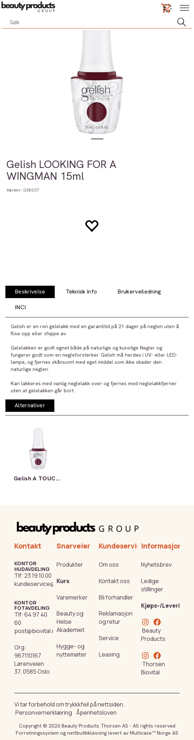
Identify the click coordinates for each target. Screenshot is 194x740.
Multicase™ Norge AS (154, 733)
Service (109, 638)
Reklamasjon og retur (115, 617)
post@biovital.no (36, 631)
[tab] (30, 292)
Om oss (109, 564)
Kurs (63, 581)
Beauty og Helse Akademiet (70, 621)
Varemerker (72, 597)
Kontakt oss (114, 581)
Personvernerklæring (43, 712)
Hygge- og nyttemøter (72, 650)
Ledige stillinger (152, 585)
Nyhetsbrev (156, 564)
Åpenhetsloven (96, 712)
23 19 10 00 (38, 576)
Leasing (109, 654)
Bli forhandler (116, 597)
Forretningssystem (37, 733)
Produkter (70, 564)
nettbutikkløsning (87, 733)
